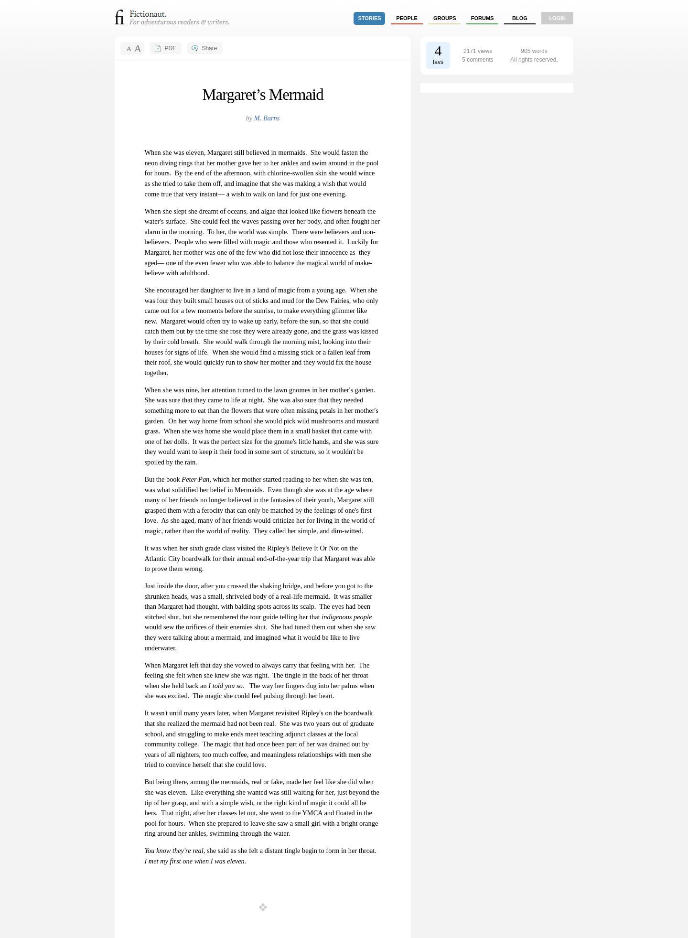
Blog (519, 18)
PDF (170, 48)
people (407, 18)
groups (444, 18)
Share (209, 48)
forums (482, 18)
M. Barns (267, 118)
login (557, 18)
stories (369, 18)
